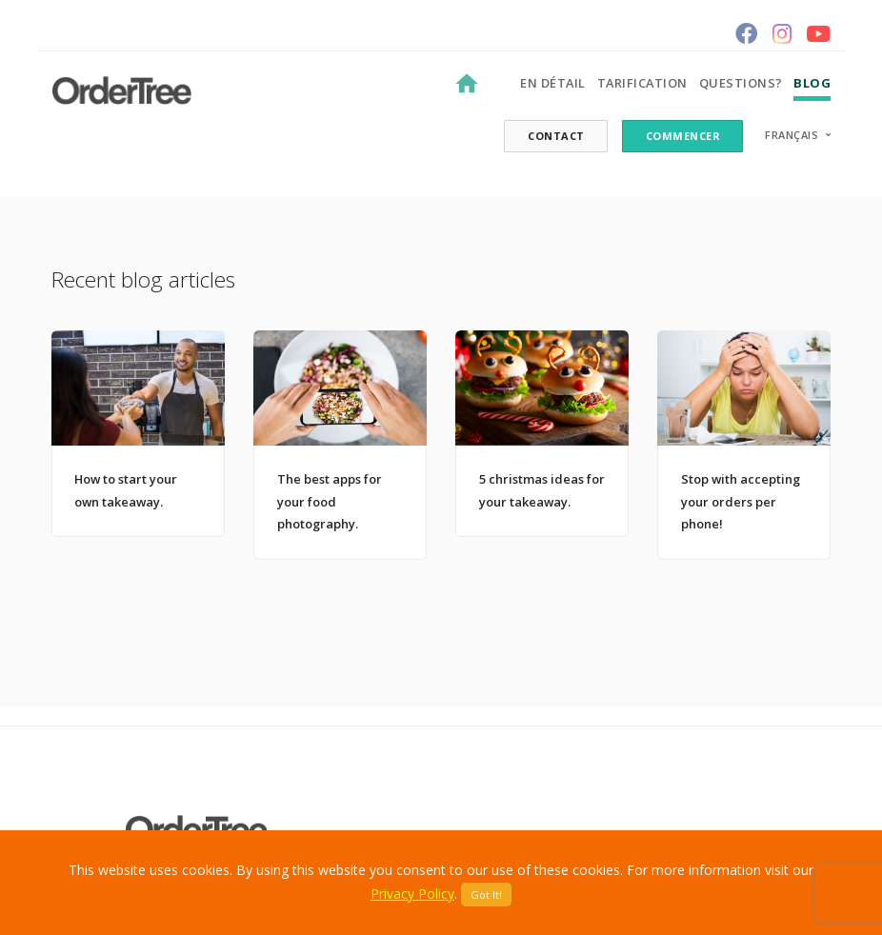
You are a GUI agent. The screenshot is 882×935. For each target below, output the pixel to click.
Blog (812, 82)
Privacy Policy (412, 894)
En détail (553, 82)
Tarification (642, 82)
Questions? (741, 82)
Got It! (486, 894)
